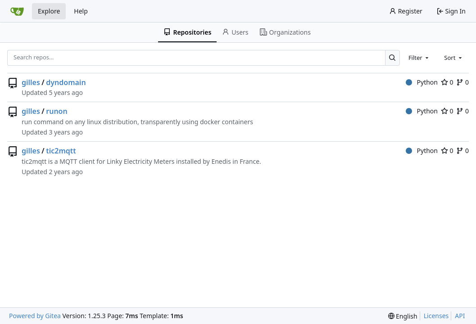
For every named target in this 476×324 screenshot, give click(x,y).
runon (56, 111)
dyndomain (66, 82)
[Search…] (392, 58)
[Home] (17, 11)
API (460, 315)
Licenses (436, 315)
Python (422, 82)
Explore (49, 11)
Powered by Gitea (35, 315)
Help (81, 11)
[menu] (402, 316)
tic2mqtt (61, 150)
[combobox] (419, 57)
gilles (31, 82)
